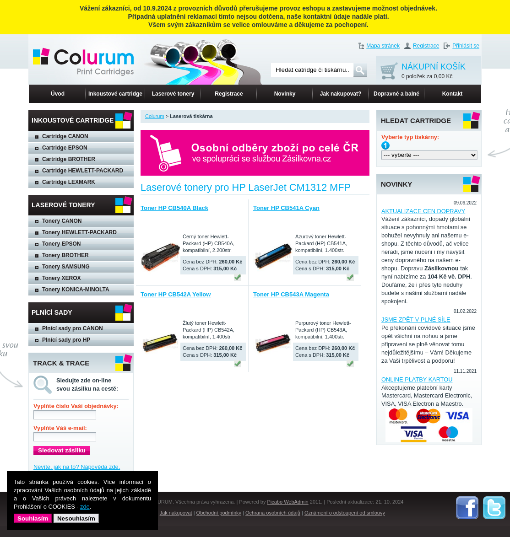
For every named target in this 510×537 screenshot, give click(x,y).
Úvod (58, 94)
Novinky (285, 94)
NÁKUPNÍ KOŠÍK (433, 71)
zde (85, 506)
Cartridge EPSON (64, 148)
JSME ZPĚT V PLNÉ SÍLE (415, 319)
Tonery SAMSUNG (66, 266)
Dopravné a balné (396, 94)
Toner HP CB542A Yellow (176, 294)
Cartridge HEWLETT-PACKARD (82, 170)
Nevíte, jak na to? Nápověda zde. (76, 466)
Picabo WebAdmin (287, 502)
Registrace (426, 46)
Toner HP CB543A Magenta (291, 294)
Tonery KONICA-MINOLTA (75, 289)
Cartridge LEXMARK (68, 182)
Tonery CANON (61, 221)
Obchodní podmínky (218, 513)
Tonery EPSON (61, 244)
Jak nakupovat (176, 513)
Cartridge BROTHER (68, 159)
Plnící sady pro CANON (72, 328)
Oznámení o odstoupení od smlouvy (344, 513)
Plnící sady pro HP (66, 340)
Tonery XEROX (61, 278)
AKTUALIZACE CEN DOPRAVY (423, 211)
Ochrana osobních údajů (272, 513)
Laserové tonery (173, 94)
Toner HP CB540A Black (174, 207)
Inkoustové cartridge (115, 94)
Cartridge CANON (65, 136)
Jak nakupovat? (341, 94)
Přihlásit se (465, 46)
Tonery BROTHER (65, 255)
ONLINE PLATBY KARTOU (417, 379)
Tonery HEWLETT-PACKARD (79, 232)
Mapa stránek (383, 46)
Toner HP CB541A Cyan (286, 207)
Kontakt (452, 94)
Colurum (154, 116)
